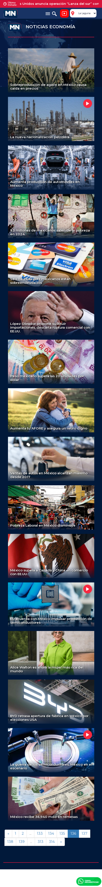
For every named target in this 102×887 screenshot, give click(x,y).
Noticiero (64, 13)
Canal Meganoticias (88, 881)
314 (52, 842)
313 (40, 842)
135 (62, 833)
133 (40, 833)
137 (84, 833)
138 (10, 842)
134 (51, 833)
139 (22, 842)
